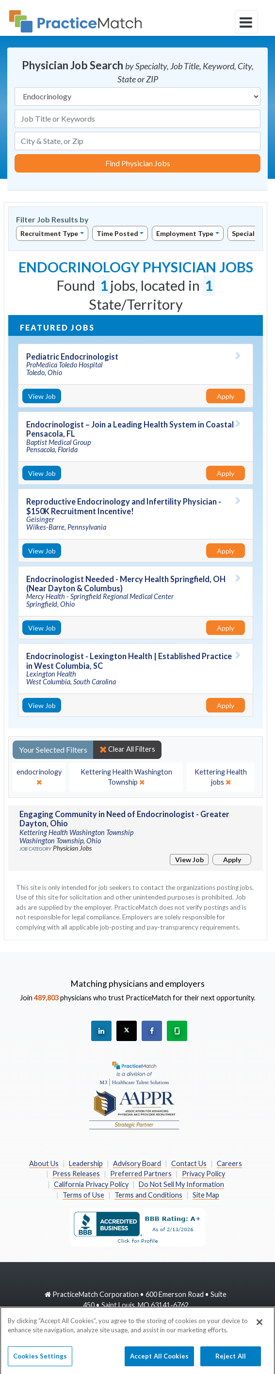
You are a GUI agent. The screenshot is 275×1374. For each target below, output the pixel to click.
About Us (44, 1163)
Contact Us (189, 1163)
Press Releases (76, 1173)
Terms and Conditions (148, 1195)
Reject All (230, 1360)
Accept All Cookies (159, 1360)
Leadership (86, 1163)
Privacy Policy (203, 1173)
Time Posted (117, 233)
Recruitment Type (49, 233)
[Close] (259, 1326)
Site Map (206, 1195)
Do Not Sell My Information (181, 1184)
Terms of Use (83, 1195)
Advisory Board (137, 1163)
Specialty (246, 233)
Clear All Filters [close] (127, 749)
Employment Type (184, 233)
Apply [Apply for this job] (225, 396)
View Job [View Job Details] (42, 396)
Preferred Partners (141, 1173)
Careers (229, 1163)
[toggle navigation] (246, 21)
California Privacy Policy (91, 1184)
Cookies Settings (40, 1360)
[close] (39, 777)
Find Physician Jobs (137, 163)
